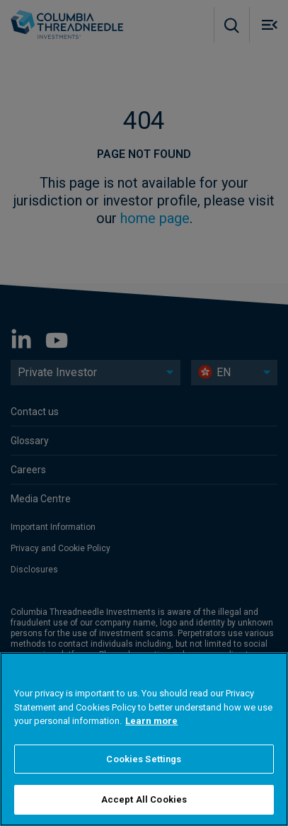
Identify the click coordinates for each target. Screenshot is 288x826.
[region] (144, 739)
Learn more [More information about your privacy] (151, 720)
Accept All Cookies (144, 799)
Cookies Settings (143, 759)
